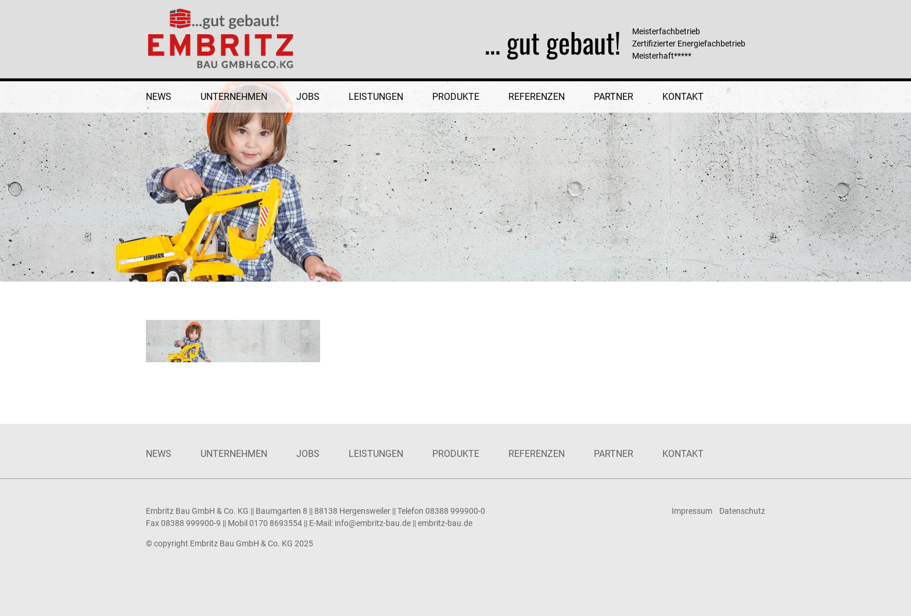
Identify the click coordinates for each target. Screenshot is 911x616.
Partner (613, 96)
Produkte (455, 96)
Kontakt (683, 96)
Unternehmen (233, 96)
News (158, 96)
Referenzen (536, 96)
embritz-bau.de (445, 523)
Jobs (308, 96)
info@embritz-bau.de (373, 523)
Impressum (692, 511)
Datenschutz (742, 511)
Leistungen (376, 96)
